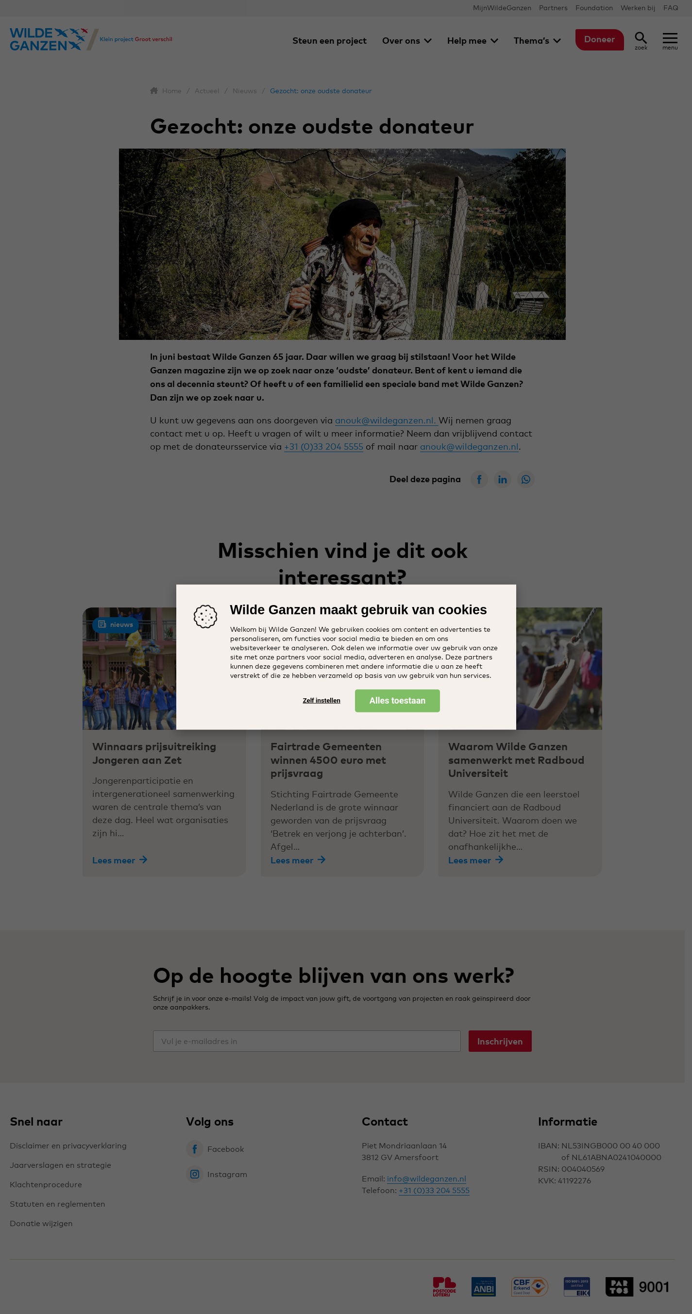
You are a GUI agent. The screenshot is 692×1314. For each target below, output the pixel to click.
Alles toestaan (398, 700)
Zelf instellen (321, 700)
